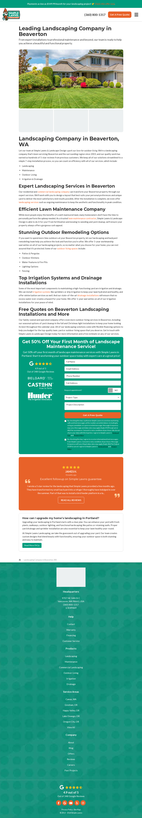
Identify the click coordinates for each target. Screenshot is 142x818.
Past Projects (71, 770)
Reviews (71, 759)
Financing (71, 635)
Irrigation (71, 678)
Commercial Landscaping (71, 667)
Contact (71, 624)
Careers (71, 765)
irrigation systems (41, 292)
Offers (71, 753)
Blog (71, 748)
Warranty (71, 629)
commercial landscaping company (53, 191)
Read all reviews (71, 500)
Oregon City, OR (71, 721)
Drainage (71, 684)
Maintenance (71, 661)
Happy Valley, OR (71, 710)
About (71, 742)
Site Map (77, 809)
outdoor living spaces (67, 248)
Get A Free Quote (120, 14)
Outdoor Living (71, 673)
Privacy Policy (79, 435)
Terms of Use (103, 446)
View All (71, 727)
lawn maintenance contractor (82, 218)
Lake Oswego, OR (71, 716)
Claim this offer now (105, 3)
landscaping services (29, 202)
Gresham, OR (71, 705)
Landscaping (71, 656)
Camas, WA (71, 699)
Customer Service (71, 641)
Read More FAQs (32, 545)
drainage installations (88, 295)
